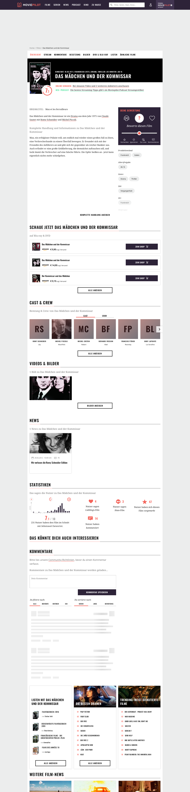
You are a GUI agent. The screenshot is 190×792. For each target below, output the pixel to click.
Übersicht (35, 54)
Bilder (86, 54)
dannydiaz (47, 742)
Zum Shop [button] (141, 246)
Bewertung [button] (109, 604)
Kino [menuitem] (86, 4)
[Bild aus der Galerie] (51, 388)
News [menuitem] (66, 4)
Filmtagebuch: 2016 (50, 711)
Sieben (83, 730)
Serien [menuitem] (57, 4)
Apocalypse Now (87, 745)
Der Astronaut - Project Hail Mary (138, 711)
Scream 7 (128, 730)
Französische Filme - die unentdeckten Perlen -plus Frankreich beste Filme (53, 738)
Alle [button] (34, 604)
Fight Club (84, 716)
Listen (114, 54)
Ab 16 (123, 167)
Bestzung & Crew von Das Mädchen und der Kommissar (61, 310)
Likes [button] (95, 604)
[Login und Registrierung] (150, 5)
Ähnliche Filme (128, 54)
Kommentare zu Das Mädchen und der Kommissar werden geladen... (69, 570)
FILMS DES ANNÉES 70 (50, 747)
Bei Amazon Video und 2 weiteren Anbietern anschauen (101, 85)
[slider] (139, 133)
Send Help (128, 735)
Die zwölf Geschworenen (90, 735)
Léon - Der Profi (87, 749)
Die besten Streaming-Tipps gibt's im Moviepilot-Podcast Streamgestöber (107, 90)
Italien (136, 155)
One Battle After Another (134, 740)
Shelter (128, 726)
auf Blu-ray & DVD (40, 235)
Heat (82, 754)
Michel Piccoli (69, 119)
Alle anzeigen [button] (95, 290)
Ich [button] (66, 604)
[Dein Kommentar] (73, 581)
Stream (47, 54)
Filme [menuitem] (47, 4)
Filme (38, 48)
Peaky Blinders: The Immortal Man (138, 754)
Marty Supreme (131, 749)
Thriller (134, 179)
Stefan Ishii (49, 716)
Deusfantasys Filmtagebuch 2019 (54, 724)
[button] (124, 140)
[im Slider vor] (159, 329)
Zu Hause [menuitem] (96, 4)
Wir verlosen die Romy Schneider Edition (49, 462)
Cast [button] (85, 315)
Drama (123, 179)
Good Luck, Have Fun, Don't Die (136, 721)
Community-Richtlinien (61, 559)
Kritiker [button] (56, 604)
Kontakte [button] (45, 604)
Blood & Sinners (131, 745)
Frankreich (125, 155)
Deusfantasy (48, 730)
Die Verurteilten (87, 726)
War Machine (130, 716)
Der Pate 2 (84, 740)
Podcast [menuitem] (76, 4)
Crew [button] (104, 315)
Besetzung (75, 54)
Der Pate (83, 721)
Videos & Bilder (44, 363)
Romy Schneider (49, 119)
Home (32, 48)
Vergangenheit (126, 191)
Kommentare (60, 54)
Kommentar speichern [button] (97, 592)
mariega (47, 752)
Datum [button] (81, 604)
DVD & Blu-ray (100, 54)
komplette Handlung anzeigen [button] (95, 214)
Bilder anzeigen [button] (95, 405)
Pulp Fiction (85, 711)
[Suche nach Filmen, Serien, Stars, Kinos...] (127, 4)
